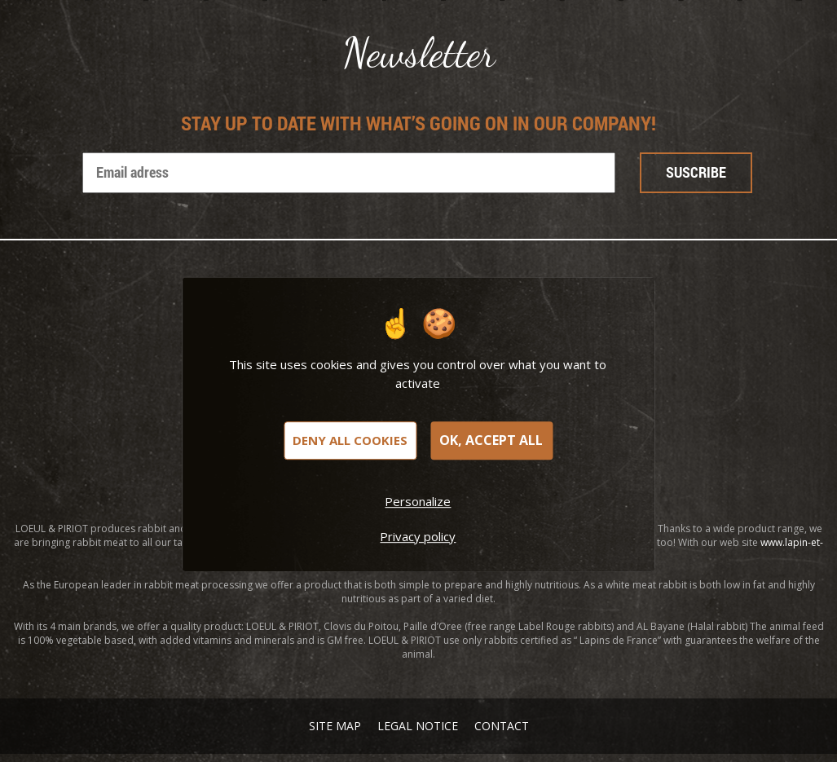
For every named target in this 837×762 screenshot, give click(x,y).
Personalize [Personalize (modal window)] (418, 501)
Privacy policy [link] (418, 536)
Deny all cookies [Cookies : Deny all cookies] (350, 440)
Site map (335, 725)
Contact (501, 725)
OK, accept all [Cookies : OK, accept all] (491, 440)
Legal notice (417, 725)
